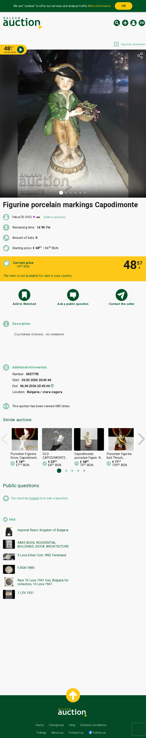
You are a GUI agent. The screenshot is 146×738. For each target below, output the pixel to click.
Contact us (76, 725)
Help (72, 718)
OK (123, 6)
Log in (133, 23)
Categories (56, 718)
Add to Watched (24, 304)
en (142, 23)
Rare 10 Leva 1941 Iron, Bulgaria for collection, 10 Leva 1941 (42, 575)
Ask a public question (72, 304)
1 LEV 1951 (25, 586)
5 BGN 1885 (26, 560)
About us (57, 725)
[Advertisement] (73, 634)
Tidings (41, 725)
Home (40, 718)
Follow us (99, 725)
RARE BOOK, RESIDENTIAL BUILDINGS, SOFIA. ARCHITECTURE (43, 537)
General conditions (93, 718)
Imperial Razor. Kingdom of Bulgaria (42, 523)
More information (99, 6)
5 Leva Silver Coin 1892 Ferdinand (41, 548)
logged (34, 491)
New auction (125, 23)
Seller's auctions (54, 217)
